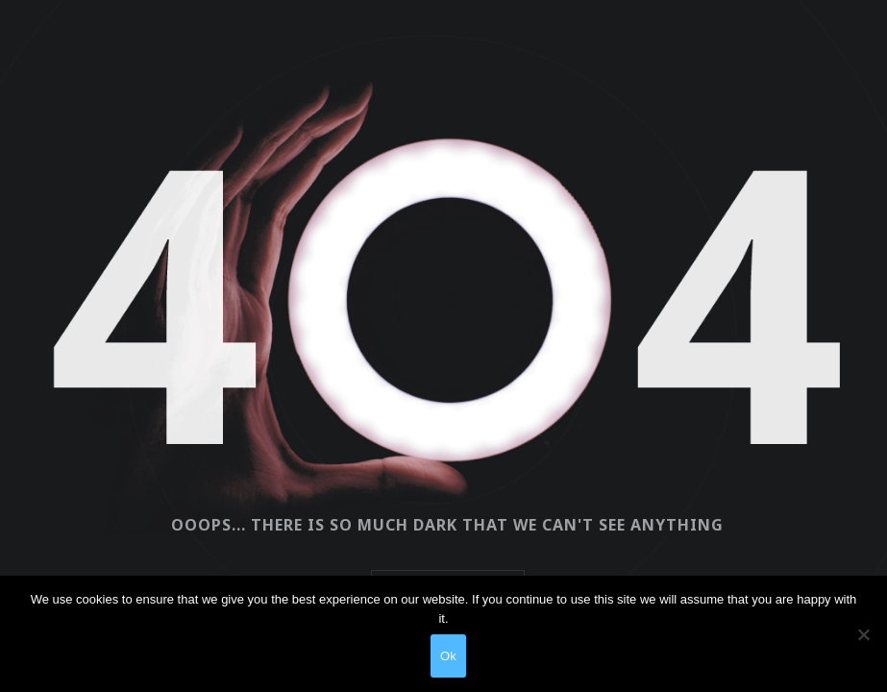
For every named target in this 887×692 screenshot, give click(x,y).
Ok (448, 656)
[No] (863, 634)
